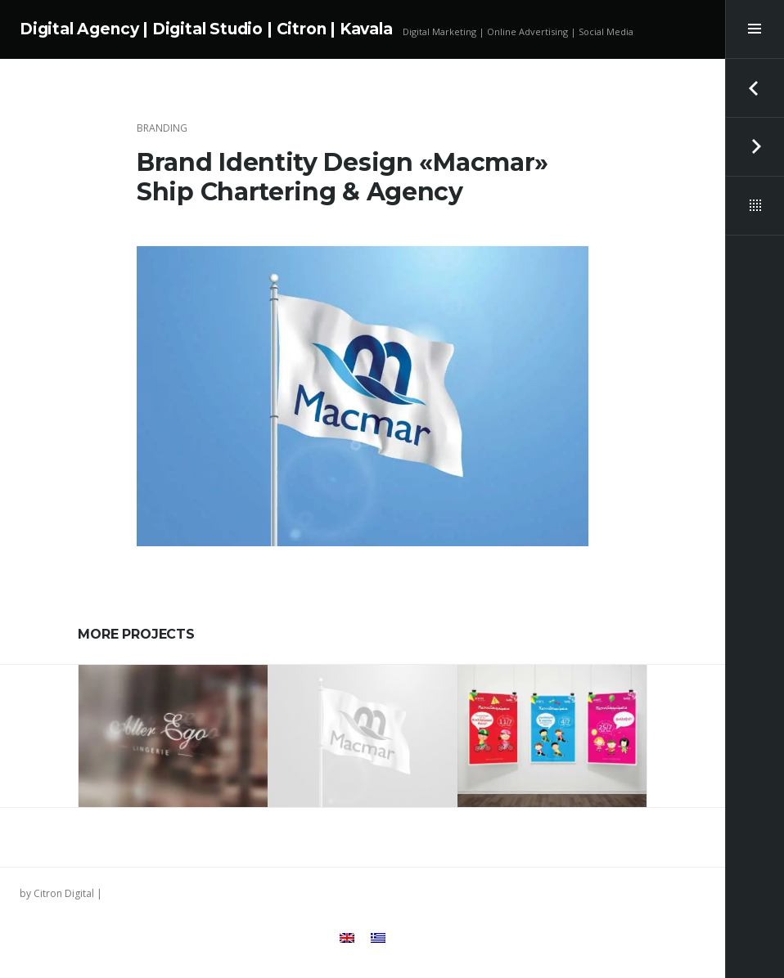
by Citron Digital (57, 893)
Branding (162, 128)
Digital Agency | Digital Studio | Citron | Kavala (206, 29)
